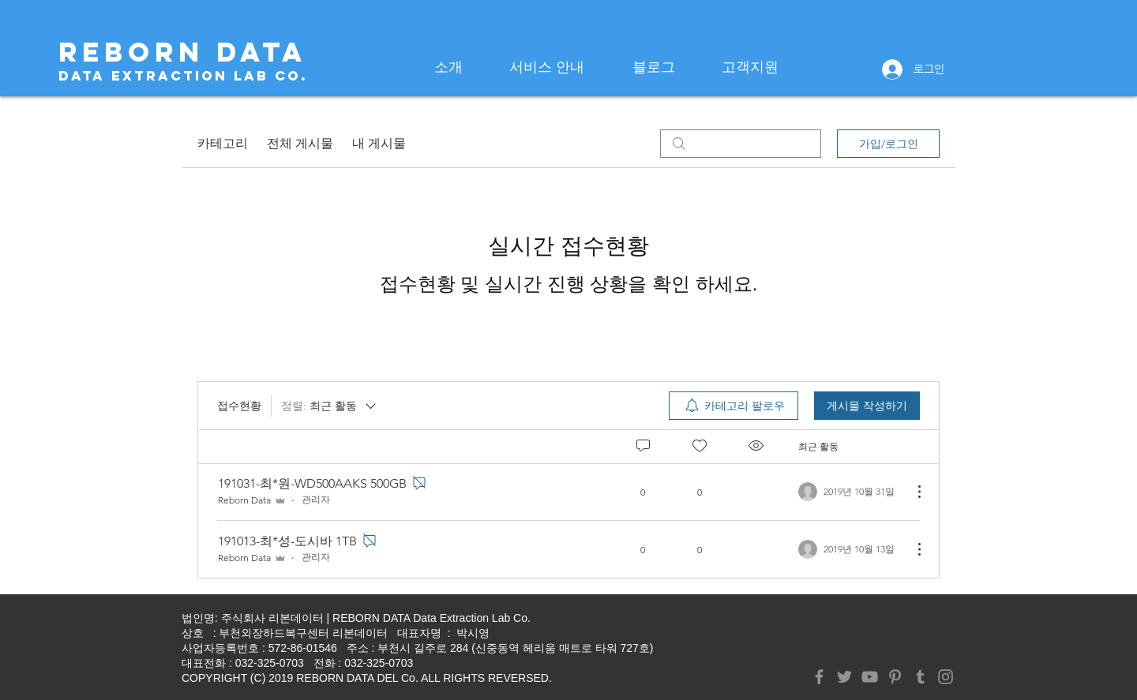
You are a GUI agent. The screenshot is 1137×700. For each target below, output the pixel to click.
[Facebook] (819, 677)
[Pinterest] (895, 677)
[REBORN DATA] (182, 52)
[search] (740, 143)
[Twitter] (844, 677)
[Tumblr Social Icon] (920, 677)
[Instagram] (945, 677)
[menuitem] (733, 405)
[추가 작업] (911, 491)
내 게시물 (379, 143)
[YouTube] (870, 677)
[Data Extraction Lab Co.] (183, 76)
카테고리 (222, 143)
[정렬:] (329, 405)
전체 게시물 (300, 143)
